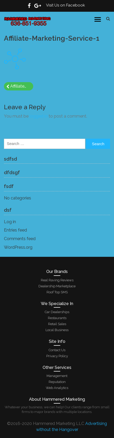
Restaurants (57, 318)
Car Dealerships (57, 312)
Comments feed (20, 238)
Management (57, 376)
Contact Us (57, 350)
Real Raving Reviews (57, 280)
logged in (39, 116)
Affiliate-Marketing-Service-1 (21, 86)
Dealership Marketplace (57, 286)
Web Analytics (57, 388)
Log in (10, 221)
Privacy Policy (57, 356)
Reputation (57, 382)
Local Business (57, 330)
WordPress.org (18, 247)
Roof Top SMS (57, 292)
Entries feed (15, 230)
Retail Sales (57, 324)
